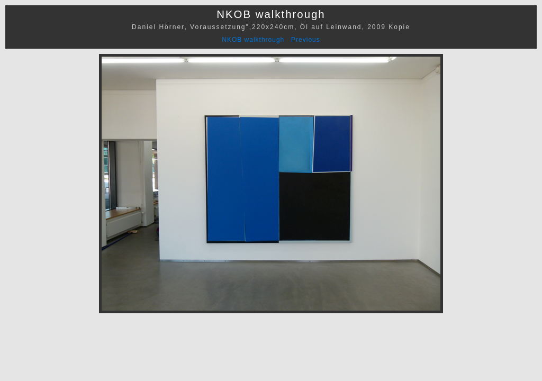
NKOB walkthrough (253, 39)
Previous (305, 39)
